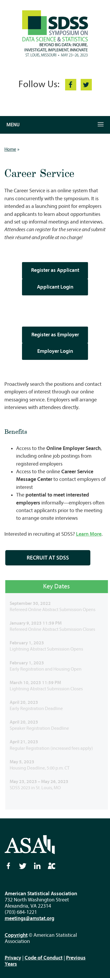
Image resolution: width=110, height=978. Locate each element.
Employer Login (55, 351)
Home (10, 149)
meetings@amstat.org (29, 918)
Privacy (13, 958)
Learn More (88, 534)
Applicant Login (55, 287)
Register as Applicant (55, 270)
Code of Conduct (43, 958)
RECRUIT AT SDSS (48, 558)
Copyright (16, 935)
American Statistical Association (41, 894)
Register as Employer (55, 335)
